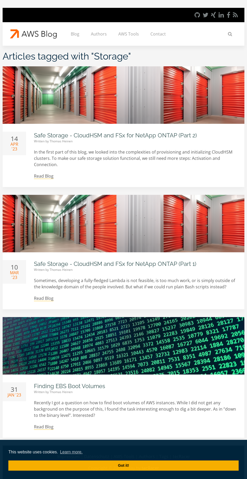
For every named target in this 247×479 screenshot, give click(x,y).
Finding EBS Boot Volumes (69, 386)
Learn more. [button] (71, 452)
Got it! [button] (123, 465)
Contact (158, 34)
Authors (99, 34)
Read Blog (44, 176)
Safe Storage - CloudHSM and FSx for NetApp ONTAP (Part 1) (115, 263)
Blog (75, 34)
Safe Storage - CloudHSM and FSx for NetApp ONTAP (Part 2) (115, 135)
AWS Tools (128, 34)
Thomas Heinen (61, 141)
